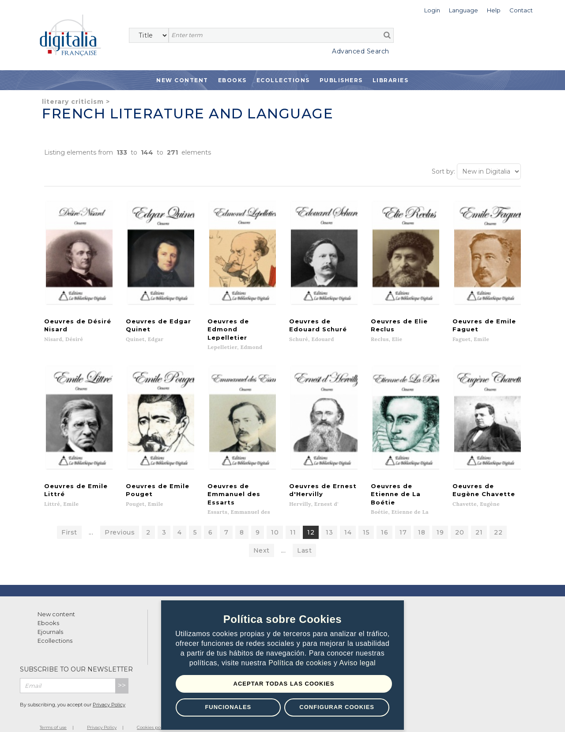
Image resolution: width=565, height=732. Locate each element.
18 (421, 520)
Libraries (391, 80)
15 (366, 520)
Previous (120, 520)
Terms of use (53, 715)
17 (403, 520)
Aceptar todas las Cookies (284, 683)
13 (329, 520)
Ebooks (232, 80)
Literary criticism (73, 102)
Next (261, 538)
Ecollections (283, 80)
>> (122, 673)
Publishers (341, 80)
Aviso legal (357, 663)
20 (459, 520)
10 (275, 520)
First (69, 520)
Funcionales (228, 707)
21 (478, 520)
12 (310, 520)
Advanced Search (360, 51)
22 (498, 520)
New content (56, 601)
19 (440, 520)
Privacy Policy (109, 692)
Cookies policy (152, 715)
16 (384, 520)
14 (347, 520)
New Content (182, 80)
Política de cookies (301, 663)
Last (304, 538)
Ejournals (50, 619)
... (91, 520)
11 (293, 520)
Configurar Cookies (336, 707)
